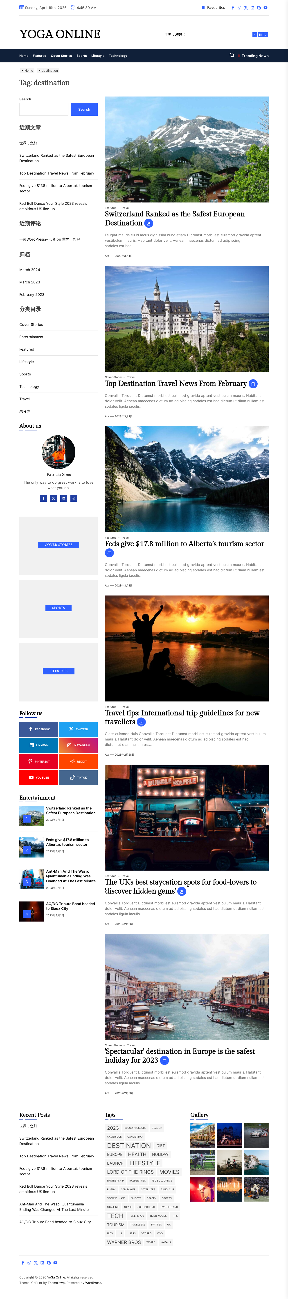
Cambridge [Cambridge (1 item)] (114, 1136)
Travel (125, 207)
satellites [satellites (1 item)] (148, 1189)
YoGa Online (59, 34)
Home (23, 55)
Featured (39, 55)
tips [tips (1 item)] (175, 1215)
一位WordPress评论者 (37, 239)
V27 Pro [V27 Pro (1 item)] (146, 1233)
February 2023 (31, 294)
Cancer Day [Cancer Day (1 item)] (135, 1136)
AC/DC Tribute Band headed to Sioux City (55, 1222)
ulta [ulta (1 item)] (110, 1233)
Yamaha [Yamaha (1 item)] (166, 1242)
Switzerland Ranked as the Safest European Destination (56, 158)
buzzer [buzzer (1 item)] (157, 1128)
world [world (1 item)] (150, 1242)
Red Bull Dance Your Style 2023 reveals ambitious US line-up (53, 206)
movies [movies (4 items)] (169, 1172)
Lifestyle (97, 55)
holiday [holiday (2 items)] (160, 1154)
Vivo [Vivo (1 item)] (160, 1233)
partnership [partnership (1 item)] (115, 1180)
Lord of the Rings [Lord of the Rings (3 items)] (130, 1172)
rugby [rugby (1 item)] (111, 1189)
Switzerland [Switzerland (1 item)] (169, 1207)
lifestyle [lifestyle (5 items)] (144, 1163)
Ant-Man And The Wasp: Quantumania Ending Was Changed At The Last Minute (71, 876)
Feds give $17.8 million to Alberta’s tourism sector (184, 544)
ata (107, 256)
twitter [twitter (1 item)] (156, 1224)
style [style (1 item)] (128, 1207)
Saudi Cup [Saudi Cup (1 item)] (167, 1189)
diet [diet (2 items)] (161, 1145)
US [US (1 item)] (120, 1233)
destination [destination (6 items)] (129, 1146)
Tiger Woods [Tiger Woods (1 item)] (158, 1215)
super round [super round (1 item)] (146, 1207)
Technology (118, 55)
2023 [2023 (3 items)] (113, 1128)
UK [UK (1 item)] (169, 1224)
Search (25, 99)
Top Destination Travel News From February (176, 383)
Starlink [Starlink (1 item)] (113, 1207)
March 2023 (29, 282)
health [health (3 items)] (137, 1154)
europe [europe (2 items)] (114, 1154)
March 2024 (29, 269)
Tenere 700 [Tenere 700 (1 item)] (136, 1215)
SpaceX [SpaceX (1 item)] (151, 1198)
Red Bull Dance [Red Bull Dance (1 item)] (161, 1180)
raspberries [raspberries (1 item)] (137, 1180)
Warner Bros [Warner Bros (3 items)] (124, 1242)
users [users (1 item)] (132, 1233)
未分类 (24, 411)
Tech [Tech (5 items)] (115, 1216)
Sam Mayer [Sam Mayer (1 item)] (128, 1189)
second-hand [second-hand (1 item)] (116, 1198)
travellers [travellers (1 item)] (137, 1224)
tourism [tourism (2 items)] (115, 1225)
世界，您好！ (30, 143)
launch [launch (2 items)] (115, 1163)
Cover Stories (61, 55)
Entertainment (31, 337)
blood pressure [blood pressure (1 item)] (135, 1128)
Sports (81, 55)
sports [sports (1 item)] (167, 1198)
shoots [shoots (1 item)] (136, 1198)
